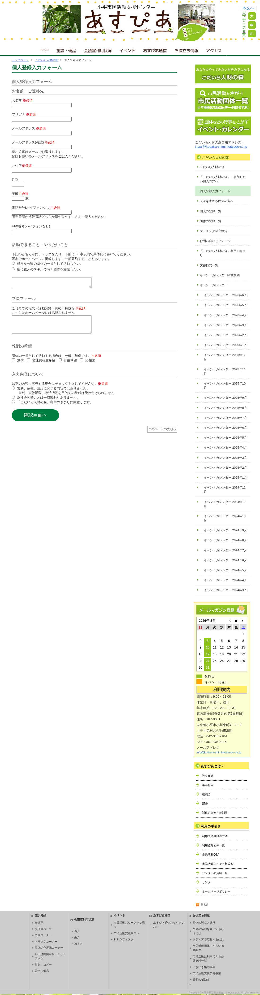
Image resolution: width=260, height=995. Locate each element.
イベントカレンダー (213, 285)
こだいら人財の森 (46, 60)
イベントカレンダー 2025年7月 (225, 418)
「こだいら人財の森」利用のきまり (223, 253)
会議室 (39, 922)
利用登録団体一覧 (213, 845)
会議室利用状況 (98, 49)
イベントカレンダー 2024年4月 (225, 580)
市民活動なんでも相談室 (217, 863)
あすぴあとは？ (212, 766)
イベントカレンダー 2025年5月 (225, 437)
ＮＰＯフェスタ (124, 939)
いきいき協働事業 (204, 967)
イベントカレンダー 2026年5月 (225, 305)
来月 (77, 937)
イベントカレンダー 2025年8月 (225, 408)
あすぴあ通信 (155, 49)
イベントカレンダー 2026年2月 (225, 335)
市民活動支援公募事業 (207, 973)
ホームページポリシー (216, 891)
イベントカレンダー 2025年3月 (225, 457)
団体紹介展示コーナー (49, 947)
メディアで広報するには (208, 939)
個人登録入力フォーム (215, 191)
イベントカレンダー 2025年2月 (225, 467)
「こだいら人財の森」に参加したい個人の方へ (223, 179)
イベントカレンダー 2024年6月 (225, 560)
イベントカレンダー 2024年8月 (225, 540)
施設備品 (40, 915)
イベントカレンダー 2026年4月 (225, 315)
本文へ (248, 8)
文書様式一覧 (209, 265)
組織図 (206, 794)
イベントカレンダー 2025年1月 (225, 477)
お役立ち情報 (186, 49)
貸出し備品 (42, 971)
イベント (127, 49)
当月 (77, 931)
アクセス (214, 49)
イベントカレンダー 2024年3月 (225, 590)
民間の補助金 (201, 979)
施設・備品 (66, 49)
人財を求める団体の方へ (217, 201)
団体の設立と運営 (204, 922)
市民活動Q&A (210, 854)
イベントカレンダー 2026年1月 (225, 345)
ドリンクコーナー (46, 941)
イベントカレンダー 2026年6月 (225, 295)
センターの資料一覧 (215, 873)
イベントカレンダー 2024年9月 (225, 530)
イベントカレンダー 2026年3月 (225, 325)
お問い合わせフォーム (215, 241)
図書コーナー (43, 935)
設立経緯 (207, 776)
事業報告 (207, 785)
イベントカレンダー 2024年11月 (225, 504)
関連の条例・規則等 (215, 812)
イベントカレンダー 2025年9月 (225, 397)
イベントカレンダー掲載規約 (220, 275)
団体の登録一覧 (210, 221)
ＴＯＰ (43, 49)
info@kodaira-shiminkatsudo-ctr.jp (218, 752)
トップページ (20, 60)
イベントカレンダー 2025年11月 (225, 371)
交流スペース (43, 929)
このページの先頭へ (162, 435)
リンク (206, 882)
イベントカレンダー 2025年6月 (225, 427)
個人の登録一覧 (210, 211)
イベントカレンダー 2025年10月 (225, 385)
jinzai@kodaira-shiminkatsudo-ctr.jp (221, 146)
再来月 (78, 944)
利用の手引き (211, 826)
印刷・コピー (43, 964)
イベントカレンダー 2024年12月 (225, 489)
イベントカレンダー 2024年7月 (225, 550)
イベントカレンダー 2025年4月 (225, 447)
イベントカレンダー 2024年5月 (225, 570)
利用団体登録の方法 (215, 836)
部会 (205, 803)
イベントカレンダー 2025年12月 (225, 357)
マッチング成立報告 (213, 231)
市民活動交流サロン (126, 933)
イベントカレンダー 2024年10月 (225, 518)
